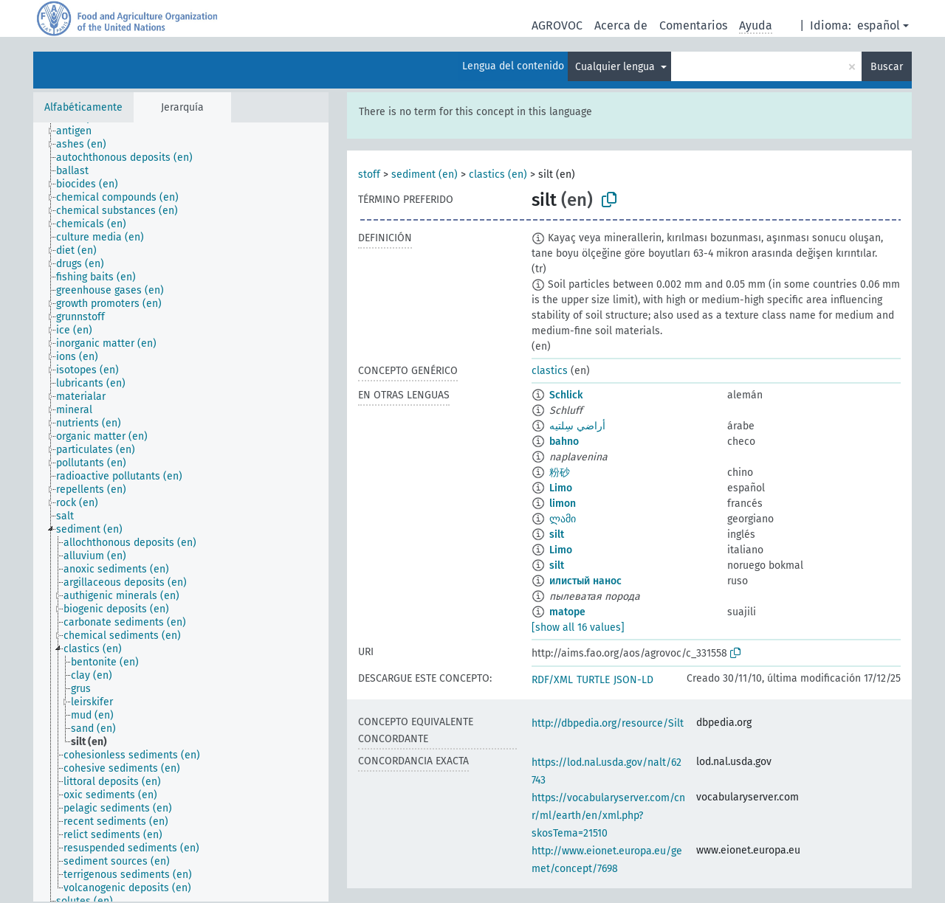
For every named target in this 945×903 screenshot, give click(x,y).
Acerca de (620, 25)
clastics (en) (498, 174)
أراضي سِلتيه (577, 426)
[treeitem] (80, 131)
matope (567, 612)
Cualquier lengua (616, 66)
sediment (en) (424, 174)
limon (562, 503)
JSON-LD (633, 680)
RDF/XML (552, 680)
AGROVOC (557, 25)
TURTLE (593, 680)
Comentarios (693, 25)
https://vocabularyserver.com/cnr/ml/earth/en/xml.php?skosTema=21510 (608, 816)
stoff (369, 174)
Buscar (886, 66)
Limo (560, 488)
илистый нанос (585, 581)
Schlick (566, 395)
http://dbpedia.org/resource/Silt (608, 723)
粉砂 (559, 472)
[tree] (181, 512)
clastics (550, 370)
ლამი (562, 519)
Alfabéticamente (83, 107)
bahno (564, 441)
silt (556, 534)
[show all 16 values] (578, 627)
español (878, 25)
